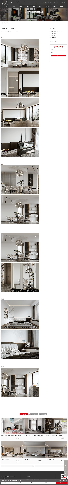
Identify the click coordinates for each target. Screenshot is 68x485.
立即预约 (58, 55)
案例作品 (20, 6)
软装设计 (61, 6)
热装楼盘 (34, 6)
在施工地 (40, 6)
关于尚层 (13, 6)
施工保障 (47, 6)
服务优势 (54, 6)
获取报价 (61, 482)
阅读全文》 (17, 438)
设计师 (27, 6)
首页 (7, 6)
